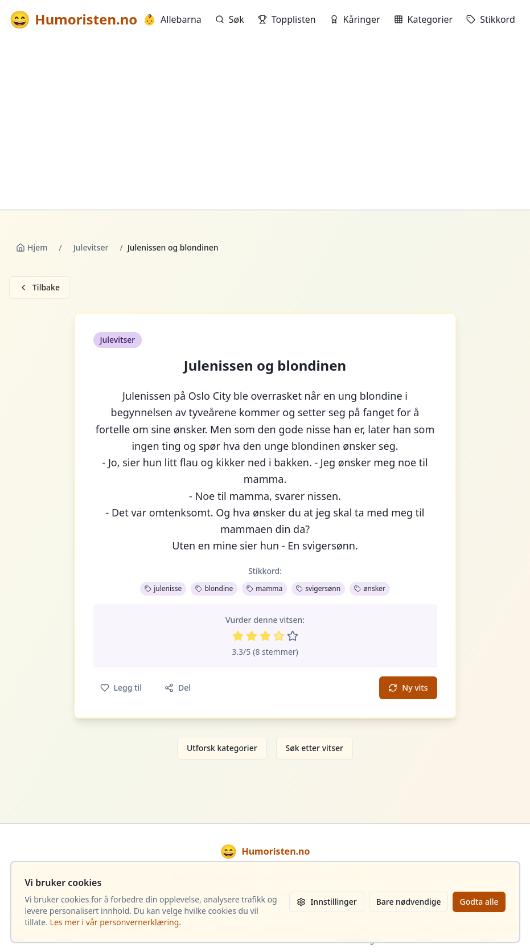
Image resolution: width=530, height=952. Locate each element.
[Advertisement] (265, 124)
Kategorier (423, 19)
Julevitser (91, 247)
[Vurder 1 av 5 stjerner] (238, 636)
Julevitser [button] (117, 339)
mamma (264, 588)
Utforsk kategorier (222, 747)
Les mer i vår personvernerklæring (114, 922)
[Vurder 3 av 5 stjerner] (265, 636)
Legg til (121, 687)
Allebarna (172, 19)
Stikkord (490, 19)
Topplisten (287, 19)
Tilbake (39, 287)
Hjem (32, 247)
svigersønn (318, 588)
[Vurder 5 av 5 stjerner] (293, 636)
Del (178, 687)
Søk (229, 19)
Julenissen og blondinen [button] (265, 365)
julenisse (163, 588)
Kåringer (355, 19)
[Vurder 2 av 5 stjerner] (252, 636)
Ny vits (408, 687)
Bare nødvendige (408, 901)
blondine (214, 588)
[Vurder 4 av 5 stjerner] (279, 636)
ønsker (369, 588)
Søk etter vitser (314, 747)
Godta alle (478, 901)
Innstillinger (326, 901)
